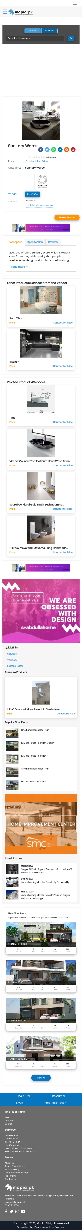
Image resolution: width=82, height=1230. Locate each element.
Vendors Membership (16, 1172)
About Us (9, 1162)
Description (15, 242)
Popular (9, 1120)
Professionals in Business (49, 1227)
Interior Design (12, 1141)
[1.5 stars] (36, 157)
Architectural (11, 1135)
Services (12, 653)
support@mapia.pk (15, 1202)
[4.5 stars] (43, 157)
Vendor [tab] (33, 30)
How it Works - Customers (18, 1148)
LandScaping (12, 1145)
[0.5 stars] (33, 157)
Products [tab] (49, 30)
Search (8, 1123)
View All (41, 1077)
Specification (35, 242)
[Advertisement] (41, 72)
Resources (58, 1096)
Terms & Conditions (15, 1166)
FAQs (19, 1103)
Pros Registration (55, 1103)
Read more (19, 267)
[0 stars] (32, 157)
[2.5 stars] (38, 157)
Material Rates (15, 666)
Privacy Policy (12, 1169)
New (7, 1117)
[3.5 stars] (40, 157)
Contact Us (10, 1179)
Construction (11, 1138)
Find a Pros (23, 1096)
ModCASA (32, 194)
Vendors (12, 660)
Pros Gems (10, 1175)
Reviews (53, 242)
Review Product (67, 217)
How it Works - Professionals (20, 1151)
